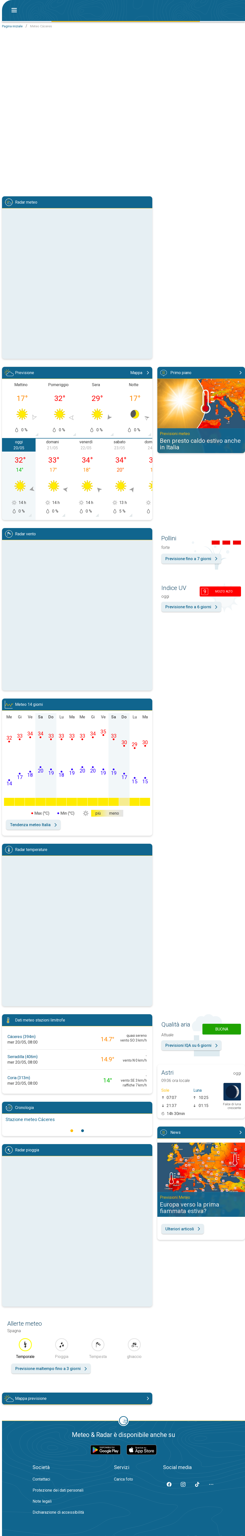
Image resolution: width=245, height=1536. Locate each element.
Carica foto (123, 1479)
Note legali (42, 1501)
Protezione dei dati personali (58, 1490)
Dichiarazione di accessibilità (58, 1512)
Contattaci (41, 1479)
